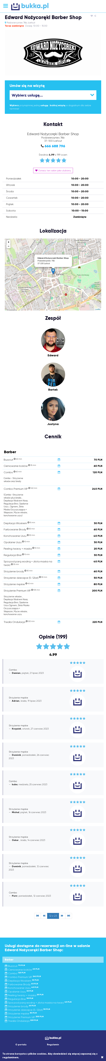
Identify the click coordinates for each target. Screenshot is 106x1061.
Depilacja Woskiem (22, 980)
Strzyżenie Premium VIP (24, 1017)
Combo (15, 973)
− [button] (8, 246)
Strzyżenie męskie (21, 1013)
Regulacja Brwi (19, 998)
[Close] (102, 1057)
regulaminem (10, 1057)
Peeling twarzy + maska (24, 995)
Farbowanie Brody (21, 984)
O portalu (20, 1044)
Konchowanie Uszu (21, 987)
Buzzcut (15, 966)
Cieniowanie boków (22, 969)
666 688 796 (55, 146)
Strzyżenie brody (20, 1006)
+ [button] (8, 242)
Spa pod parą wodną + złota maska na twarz (38, 1002)
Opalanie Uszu (19, 991)
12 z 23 (53, 915)
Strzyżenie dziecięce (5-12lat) (27, 1009)
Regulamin (53, 1044)
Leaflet (97, 309)
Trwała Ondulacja (21, 1020)
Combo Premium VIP (23, 977)
